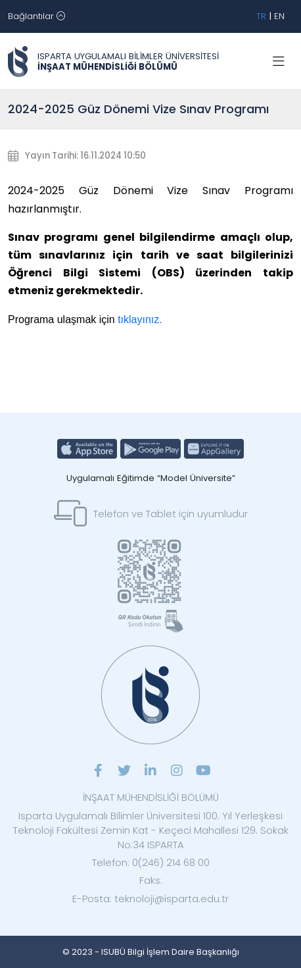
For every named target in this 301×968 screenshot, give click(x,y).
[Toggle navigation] (36, 16)
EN (279, 16)
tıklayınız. (140, 319)
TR (261, 16)
